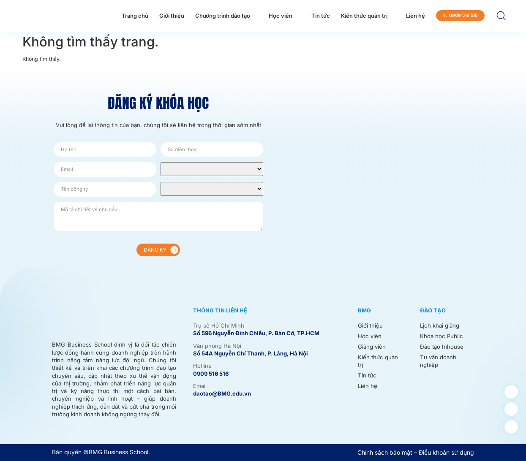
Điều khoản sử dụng (446, 452)
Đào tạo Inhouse (441, 346)
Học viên (280, 15)
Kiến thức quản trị (364, 15)
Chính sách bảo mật (384, 452)
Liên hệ (415, 15)
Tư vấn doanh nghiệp (438, 360)
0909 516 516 (211, 373)
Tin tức (320, 15)
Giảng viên (372, 346)
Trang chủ (135, 15)
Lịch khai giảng (439, 325)
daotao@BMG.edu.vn (222, 393)
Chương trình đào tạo (222, 15)
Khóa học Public (441, 336)
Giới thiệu (171, 15)
